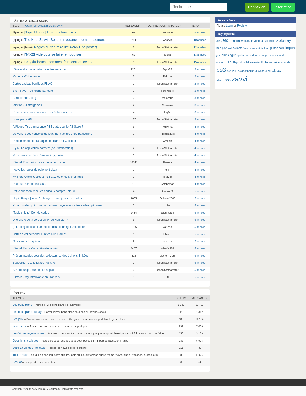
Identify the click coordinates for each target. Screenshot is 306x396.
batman (245, 40)
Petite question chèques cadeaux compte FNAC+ (44, 191)
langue (232, 55)
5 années (199, 32)
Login (229, 25)
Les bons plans (22, 304)
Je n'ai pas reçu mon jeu (28, 333)
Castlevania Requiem (26, 241)
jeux (224, 55)
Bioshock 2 (271, 41)
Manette (256, 55)
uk (255, 71)
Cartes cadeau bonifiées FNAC (32, 83)
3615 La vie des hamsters (29, 347)
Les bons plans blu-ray (27, 312)
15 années (200, 62)
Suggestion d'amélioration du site (34, 262)
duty (260, 48)
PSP (234, 71)
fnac (266, 48)
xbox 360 (223, 80)
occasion (221, 62)
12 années (200, 47)
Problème (266, 62)
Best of (17, 362)
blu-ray (285, 40)
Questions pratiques (25, 340)
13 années (200, 54)
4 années (199, 126)
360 (225, 41)
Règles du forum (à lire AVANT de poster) (65, 47)
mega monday (270, 55)
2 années (199, 69)
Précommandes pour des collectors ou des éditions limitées (50, 255)
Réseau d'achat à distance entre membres (39, 69)
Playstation (238, 62)
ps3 (221, 69)
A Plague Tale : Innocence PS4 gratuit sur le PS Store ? (48, 126)
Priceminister (253, 62)
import (290, 48)
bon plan (221, 48)
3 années (199, 97)
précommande (281, 62)
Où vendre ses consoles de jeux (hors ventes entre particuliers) (53, 133)
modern (283, 55)
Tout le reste (20, 355)
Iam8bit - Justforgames (27, 105)
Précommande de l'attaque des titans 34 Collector (44, 141)
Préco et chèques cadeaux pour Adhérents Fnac (43, 112)
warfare (262, 71)
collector (238, 48)
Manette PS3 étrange (26, 76)
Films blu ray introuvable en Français (36, 277)
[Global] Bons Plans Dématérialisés (35, 248)
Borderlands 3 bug (24, 98)
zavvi (239, 79)
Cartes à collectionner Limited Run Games (39, 234)
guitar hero (277, 48)
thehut (250, 71)
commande (251, 48)
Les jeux (18, 319)
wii (269, 71)
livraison (246, 55)
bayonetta (256, 41)
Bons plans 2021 (23, 119)
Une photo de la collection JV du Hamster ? (40, 219)
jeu (218, 55)
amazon (234, 41)
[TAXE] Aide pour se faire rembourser (52, 54)
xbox (276, 70)
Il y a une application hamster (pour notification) (43, 148)
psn (229, 71)
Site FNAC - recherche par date (33, 90)
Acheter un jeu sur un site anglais (34, 270)
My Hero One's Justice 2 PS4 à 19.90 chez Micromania (48, 176)
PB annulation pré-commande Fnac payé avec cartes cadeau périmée (57, 205)
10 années (200, 39)
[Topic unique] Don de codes (31, 212)
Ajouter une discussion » (44, 25)
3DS (219, 40)
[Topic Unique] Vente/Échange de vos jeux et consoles (47, 198)
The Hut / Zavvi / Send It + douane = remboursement (64, 40)
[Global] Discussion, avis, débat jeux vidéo (39, 162)
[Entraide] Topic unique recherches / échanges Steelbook (49, 227)
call (230, 48)
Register (242, 25)
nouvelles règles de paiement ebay (35, 169)
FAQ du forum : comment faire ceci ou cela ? (58, 62)
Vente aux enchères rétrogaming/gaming (38, 155)
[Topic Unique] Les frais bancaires (50, 32)
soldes (242, 71)
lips (239, 55)
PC (230, 62)
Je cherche (20, 326)
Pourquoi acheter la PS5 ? (29, 184)
